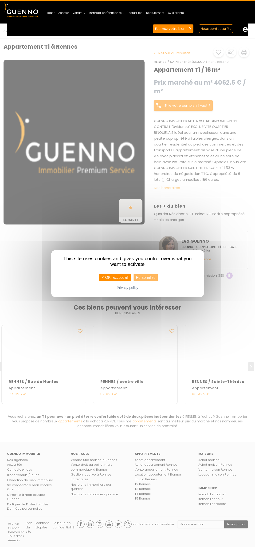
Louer (51, 13)
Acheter (63, 13)
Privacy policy (127, 288)
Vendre (79, 13)
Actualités (135, 13)
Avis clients (176, 13)
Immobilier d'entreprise (107, 13)
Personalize (146, 277)
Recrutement (155, 13)
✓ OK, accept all (115, 277)
